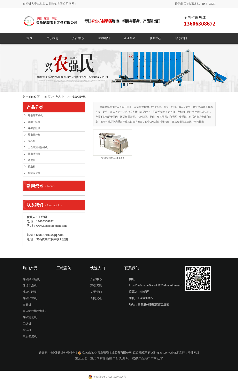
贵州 (122, 358)
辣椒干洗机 (34, 121)
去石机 (31, 141)
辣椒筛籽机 (34, 134)
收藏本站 (194, 3)
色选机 (31, 160)
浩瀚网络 (193, 352)
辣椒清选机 (34, 153)
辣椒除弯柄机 (35, 115)
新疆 (109, 358)
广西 (115, 358)
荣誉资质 (96, 285)
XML (212, 3)
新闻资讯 (96, 298)
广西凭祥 (144, 358)
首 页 (47, 96)
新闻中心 (155, 38)
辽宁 (160, 358)
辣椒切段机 (78, 96)
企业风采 (129, 38)
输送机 (31, 166)
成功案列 (104, 38)
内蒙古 (101, 358)
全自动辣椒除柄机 (38, 147)
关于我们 (52, 38)
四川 (128, 358)
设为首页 (180, 3)
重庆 (93, 358)
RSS (204, 3)
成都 (135, 358)
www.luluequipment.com (51, 225)
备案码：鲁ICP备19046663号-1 (58, 352)
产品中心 (78, 38)
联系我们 (181, 38)
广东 (153, 358)
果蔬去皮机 (34, 173)
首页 (29, 38)
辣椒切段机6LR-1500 (112, 157)
